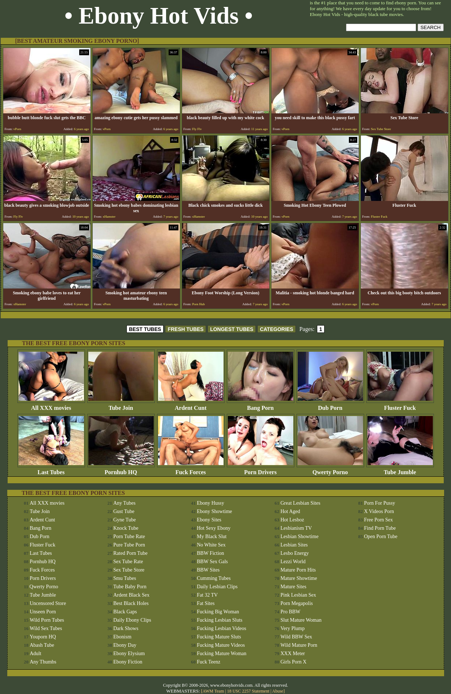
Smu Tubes (124, 578)
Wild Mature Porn (299, 645)
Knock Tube (125, 528)
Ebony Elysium (129, 653)
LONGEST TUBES (231, 329)
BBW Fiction (210, 553)
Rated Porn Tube (130, 553)
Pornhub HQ (121, 469)
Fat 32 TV (207, 595)
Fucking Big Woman (218, 611)
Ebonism (122, 636)
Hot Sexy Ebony (214, 528)
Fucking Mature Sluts (219, 636)
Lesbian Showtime (300, 536)
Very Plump (293, 628)
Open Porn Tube (381, 536)
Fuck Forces (191, 469)
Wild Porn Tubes (47, 620)
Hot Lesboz (292, 519)
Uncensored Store (48, 603)
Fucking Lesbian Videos (221, 628)
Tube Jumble (400, 469)
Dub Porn (330, 405)
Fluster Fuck (400, 405)
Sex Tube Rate (128, 561)
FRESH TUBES (186, 329)
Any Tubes (124, 503)
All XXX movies (51, 405)
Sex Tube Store (129, 570)
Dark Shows (125, 628)
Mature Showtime (299, 578)
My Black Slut (212, 536)
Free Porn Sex (378, 519)
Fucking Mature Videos (221, 645)
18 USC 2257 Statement (248, 691)
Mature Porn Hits (298, 570)
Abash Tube (42, 645)
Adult (35, 653)
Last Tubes (51, 469)
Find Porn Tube (380, 528)
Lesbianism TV (296, 528)
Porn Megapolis (297, 603)
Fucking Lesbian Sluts (219, 620)
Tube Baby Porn (129, 586)
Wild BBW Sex (296, 636)
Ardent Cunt (191, 405)
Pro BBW (291, 611)
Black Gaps (125, 611)
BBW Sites (208, 570)
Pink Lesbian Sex (298, 595)
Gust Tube (123, 511)
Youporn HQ (43, 636)
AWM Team (213, 691)
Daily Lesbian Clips (217, 586)
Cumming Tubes (214, 578)
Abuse (277, 691)
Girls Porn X (294, 662)
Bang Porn (260, 405)
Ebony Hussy (210, 503)
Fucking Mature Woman (221, 653)
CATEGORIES (276, 329)
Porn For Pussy (379, 503)
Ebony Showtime (214, 511)
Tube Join (121, 405)
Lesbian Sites (294, 545)
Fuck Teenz (208, 662)
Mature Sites (293, 586)
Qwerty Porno (330, 469)
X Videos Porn (379, 511)
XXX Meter (293, 653)
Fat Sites (206, 603)
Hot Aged (290, 511)
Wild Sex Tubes (46, 628)
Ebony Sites (209, 519)
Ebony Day (124, 645)
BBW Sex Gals (212, 561)
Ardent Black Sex (131, 595)
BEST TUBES (145, 329)
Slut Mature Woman (301, 620)
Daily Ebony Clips (132, 620)
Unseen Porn (43, 611)
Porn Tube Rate (129, 536)
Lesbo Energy (295, 553)
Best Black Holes (131, 603)
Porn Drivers (260, 469)
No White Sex (211, 545)
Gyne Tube (124, 519)
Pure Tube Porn (129, 545)
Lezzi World (293, 561)
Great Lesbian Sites (301, 503)
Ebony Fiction (127, 662)
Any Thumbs (43, 662)
